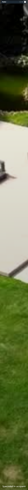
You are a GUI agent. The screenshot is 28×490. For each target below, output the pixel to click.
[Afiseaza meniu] (25, 2)
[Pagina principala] (4, 2)
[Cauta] (20, 1)
